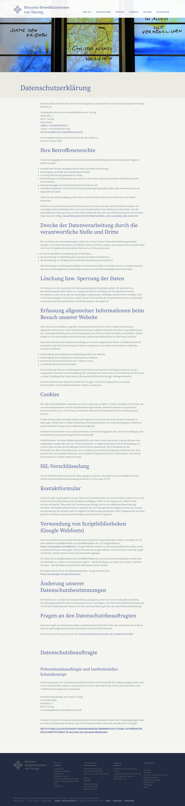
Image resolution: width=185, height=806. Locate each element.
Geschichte (58, 786)
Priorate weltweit (91, 786)
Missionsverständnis (62, 771)
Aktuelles (147, 11)
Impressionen (149, 782)
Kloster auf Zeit (120, 779)
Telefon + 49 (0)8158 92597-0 (54, 125)
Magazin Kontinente (152, 780)
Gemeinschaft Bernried (93, 771)
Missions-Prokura (91, 789)
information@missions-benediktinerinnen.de (61, 132)
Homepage (148, 785)
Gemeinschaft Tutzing (92, 769)
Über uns (87, 11)
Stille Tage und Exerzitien (124, 776)
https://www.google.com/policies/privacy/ (60, 574)
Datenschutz (129, 801)
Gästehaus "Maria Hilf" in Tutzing (127, 774)
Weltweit (120, 11)
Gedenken (148, 772)
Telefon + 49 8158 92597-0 (66, 801)
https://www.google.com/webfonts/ (58, 546)
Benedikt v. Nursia (61, 776)
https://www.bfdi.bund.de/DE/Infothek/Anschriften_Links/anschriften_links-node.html (97, 216)
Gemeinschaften (103, 11)
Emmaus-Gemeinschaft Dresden (96, 774)
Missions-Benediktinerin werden (66, 779)
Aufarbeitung (162, 11)
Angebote (133, 11)
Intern (146, 787)
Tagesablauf (58, 774)
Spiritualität (58, 769)
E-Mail (107, 801)
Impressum (117, 801)
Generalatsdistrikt (91, 784)
